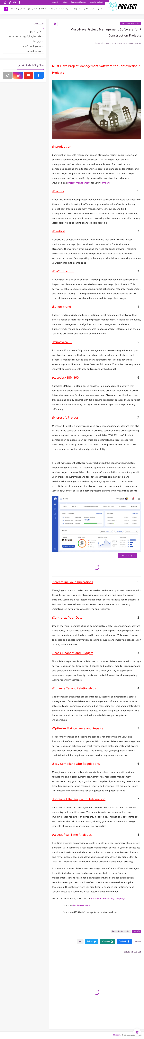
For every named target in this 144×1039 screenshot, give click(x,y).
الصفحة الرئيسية (96, 2)
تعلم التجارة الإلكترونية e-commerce (55, 9)
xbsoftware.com (81, 905)
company (105, 183)
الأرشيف (55, 2)
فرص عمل (32, 9)
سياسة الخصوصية (78, 2)
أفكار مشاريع (96, 9)
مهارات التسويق (81, 9)
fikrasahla (117, 1035)
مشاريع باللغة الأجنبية (15, 9)
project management (78, 183)
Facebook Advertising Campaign (107, 899)
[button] (124, 941)
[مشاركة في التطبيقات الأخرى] (80, 941)
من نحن (65, 2)
